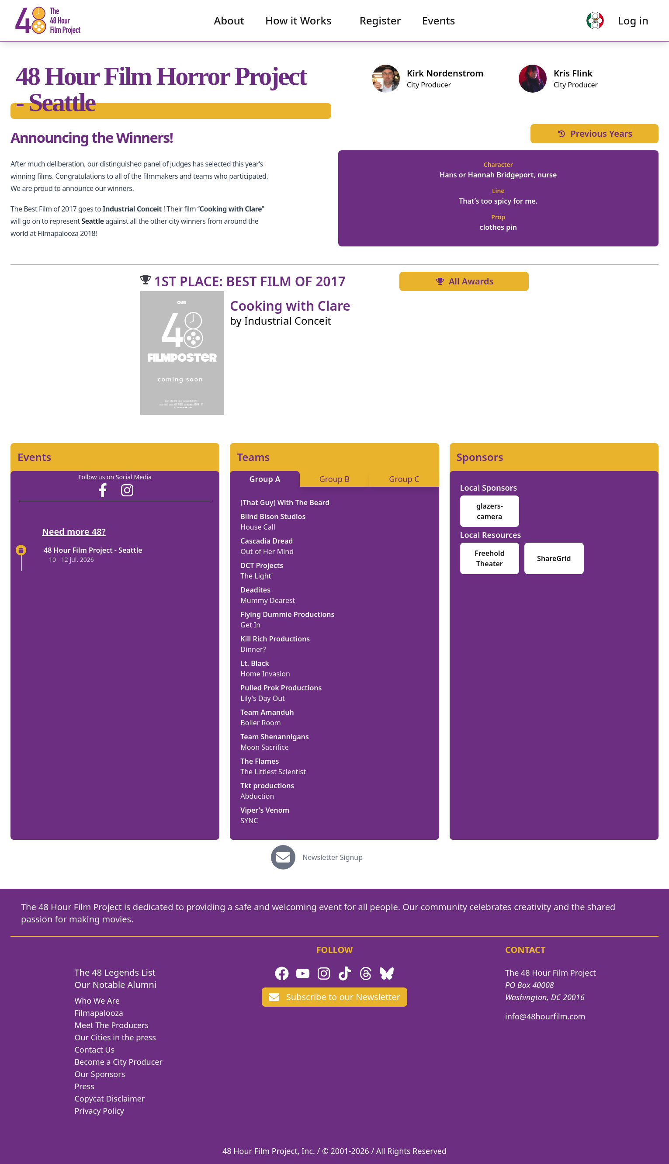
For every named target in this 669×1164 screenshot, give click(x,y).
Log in (625, 24)
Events (438, 24)
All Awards (464, 281)
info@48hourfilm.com (545, 1016)
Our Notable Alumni (115, 985)
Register (380, 24)
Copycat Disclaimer (109, 1098)
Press (84, 1086)
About (229, 24)
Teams (253, 457)
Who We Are (96, 1000)
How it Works (298, 24)
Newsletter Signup (332, 857)
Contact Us (94, 1049)
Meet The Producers (111, 1025)
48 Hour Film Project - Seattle (93, 550)
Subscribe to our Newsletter (334, 997)
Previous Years (594, 133)
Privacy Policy (99, 1110)
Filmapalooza (98, 1013)
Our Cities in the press (115, 1037)
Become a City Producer (118, 1062)
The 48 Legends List (114, 972)
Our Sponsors (99, 1074)
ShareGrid (554, 558)
